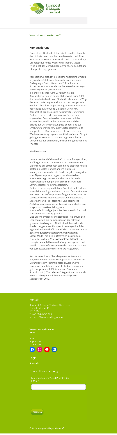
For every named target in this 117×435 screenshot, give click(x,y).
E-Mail (35, 380)
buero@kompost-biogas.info (48, 317)
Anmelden (35, 363)
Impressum (35, 341)
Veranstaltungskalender (42, 329)
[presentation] (54, 400)
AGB (32, 338)
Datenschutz (36, 344)
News (32, 332)
